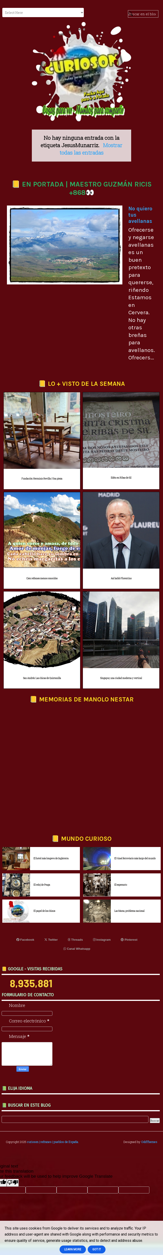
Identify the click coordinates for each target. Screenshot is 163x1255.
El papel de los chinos (44, 910)
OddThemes (149, 1142)
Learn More (72, 1249)
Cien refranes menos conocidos (41, 578)
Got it (96, 1249)
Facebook (25, 939)
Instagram (102, 939)
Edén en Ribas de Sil (121, 477)
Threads (75, 939)
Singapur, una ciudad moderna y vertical (121, 678)
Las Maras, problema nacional (129, 910)
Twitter (51, 939)
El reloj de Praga (41, 884)
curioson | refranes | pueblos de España (52, 1142)
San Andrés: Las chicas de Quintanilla (42, 678)
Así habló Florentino (121, 578)
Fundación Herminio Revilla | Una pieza (41, 478)
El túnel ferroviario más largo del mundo (135, 858)
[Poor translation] (13, 1182)
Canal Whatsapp (76, 948)
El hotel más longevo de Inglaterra (51, 858)
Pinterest (129, 939)
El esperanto (120, 884)
